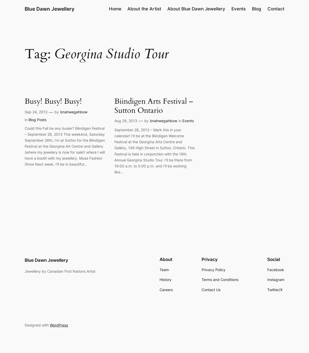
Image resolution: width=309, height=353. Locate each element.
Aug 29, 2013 (125, 121)
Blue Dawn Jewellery (49, 9)
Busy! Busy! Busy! (53, 101)
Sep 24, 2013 (36, 112)
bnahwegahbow (73, 112)
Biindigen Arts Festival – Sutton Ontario (153, 106)
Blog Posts (37, 119)
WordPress (59, 325)
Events (188, 121)
